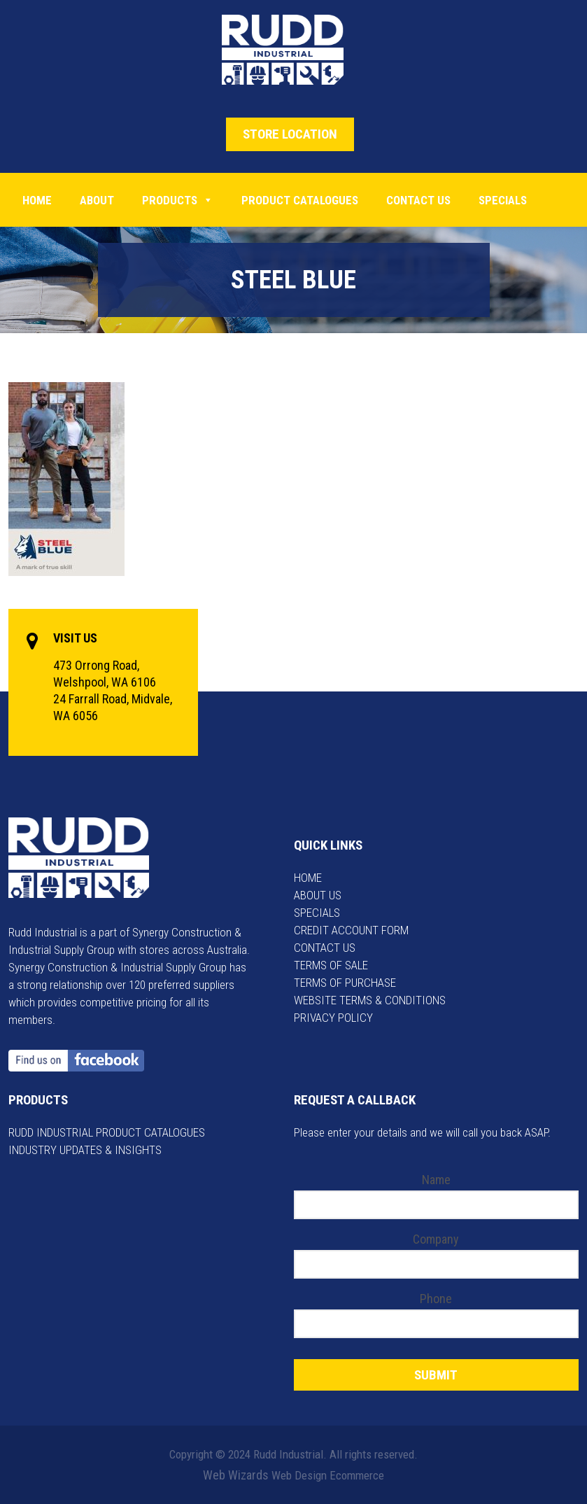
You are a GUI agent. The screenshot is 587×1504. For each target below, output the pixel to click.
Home (37, 200)
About (97, 200)
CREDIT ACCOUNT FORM (351, 930)
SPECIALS (317, 913)
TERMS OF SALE (331, 965)
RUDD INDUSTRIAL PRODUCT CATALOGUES (106, 1132)
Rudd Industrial (293, 50)
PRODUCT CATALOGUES (299, 200)
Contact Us (418, 200)
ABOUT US (317, 895)
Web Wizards (236, 1475)
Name (436, 1179)
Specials (503, 200)
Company (436, 1239)
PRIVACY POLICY (333, 1018)
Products (177, 200)
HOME (308, 878)
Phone (436, 1298)
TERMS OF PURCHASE (345, 983)
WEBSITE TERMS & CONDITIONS (370, 1000)
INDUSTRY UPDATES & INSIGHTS (85, 1150)
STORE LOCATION (290, 134)
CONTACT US (324, 948)
